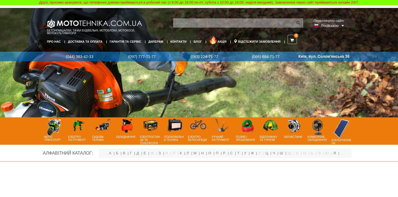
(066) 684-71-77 (265, 56)
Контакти (178, 41)
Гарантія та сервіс (125, 41)
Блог (198, 41)
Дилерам (155, 41)
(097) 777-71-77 (142, 56)
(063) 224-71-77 (204, 56)
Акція (218, 40)
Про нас (54, 41)
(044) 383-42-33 (79, 56)
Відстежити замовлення (257, 41)
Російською (330, 26)
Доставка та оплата (85, 41)
